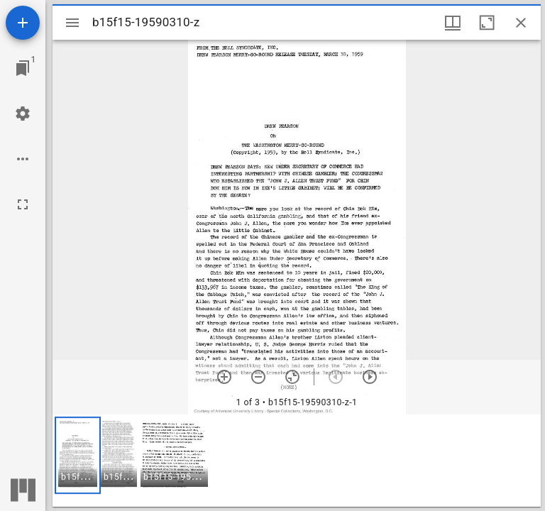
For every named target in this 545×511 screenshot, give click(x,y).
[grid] (297, 460)
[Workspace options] (23, 159)
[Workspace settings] (23, 114)
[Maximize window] (487, 23)
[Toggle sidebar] (72, 23)
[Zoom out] (258, 377)
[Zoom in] (224, 377)
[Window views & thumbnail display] (453, 23)
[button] (77, 455)
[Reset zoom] (292, 377)
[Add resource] (23, 23)
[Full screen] (23, 204)
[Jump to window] (23, 68)
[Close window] (521, 23)
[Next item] (370, 377)
